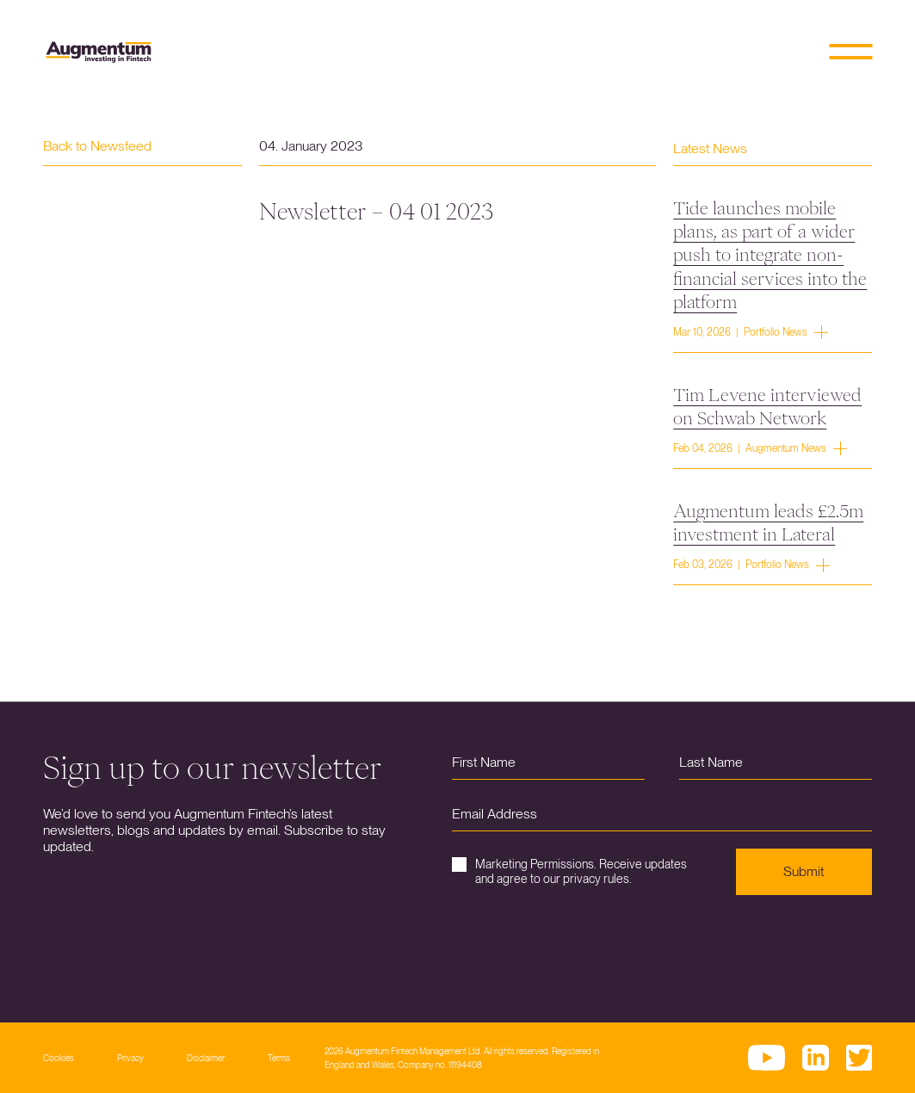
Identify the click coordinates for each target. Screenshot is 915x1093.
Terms (279, 1058)
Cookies (58, 1058)
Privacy (130, 1058)
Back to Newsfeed (97, 146)
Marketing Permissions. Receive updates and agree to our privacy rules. (569, 871)
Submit (803, 871)
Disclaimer (206, 1058)
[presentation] (583, 945)
